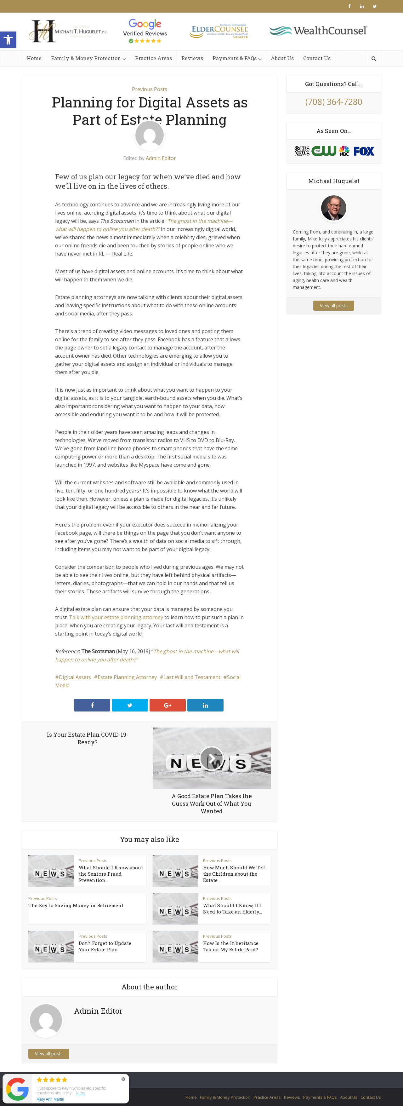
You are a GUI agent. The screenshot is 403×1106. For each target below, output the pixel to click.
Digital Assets (75, 677)
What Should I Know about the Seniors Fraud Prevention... (111, 873)
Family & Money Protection (86, 58)
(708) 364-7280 (333, 101)
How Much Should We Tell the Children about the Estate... (234, 873)
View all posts (49, 1054)
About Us (282, 58)
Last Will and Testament (191, 677)
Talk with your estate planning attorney (116, 617)
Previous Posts (149, 89)
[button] (8, 40)
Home (34, 58)
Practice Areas (153, 58)
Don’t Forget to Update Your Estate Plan (105, 946)
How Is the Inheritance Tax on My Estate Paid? (230, 946)
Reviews (192, 58)
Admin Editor (161, 158)
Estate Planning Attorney (127, 677)
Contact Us (317, 58)
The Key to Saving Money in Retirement (75, 905)
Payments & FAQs (235, 58)
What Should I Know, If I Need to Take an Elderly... (232, 908)
